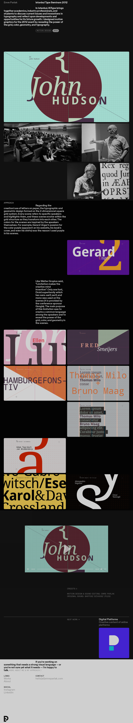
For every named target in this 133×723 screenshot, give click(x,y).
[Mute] (101, 569)
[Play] (28, 569)
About (7, 681)
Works (7, 678)
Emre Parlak (10, 2)
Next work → (73, 620)
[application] (66, 549)
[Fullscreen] (105, 569)
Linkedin (8, 692)
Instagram (9, 690)
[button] (66, 549)
